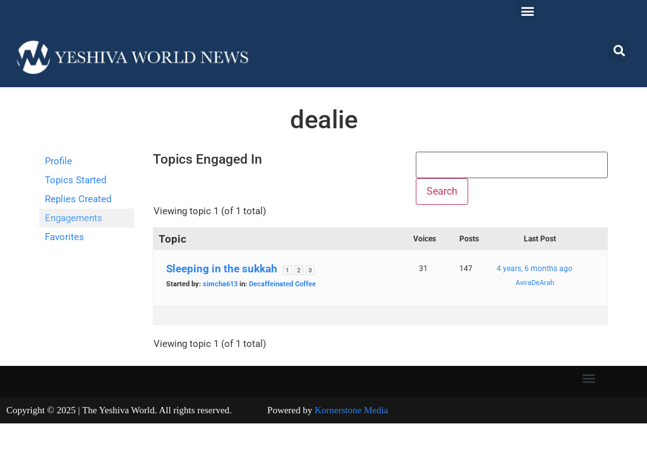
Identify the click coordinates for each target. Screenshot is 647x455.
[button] (527, 10)
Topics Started (75, 180)
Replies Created (78, 199)
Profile (58, 161)
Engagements (73, 218)
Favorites (64, 237)
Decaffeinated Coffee (282, 284)
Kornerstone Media (351, 410)
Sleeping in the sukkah (221, 268)
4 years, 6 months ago (534, 268)
